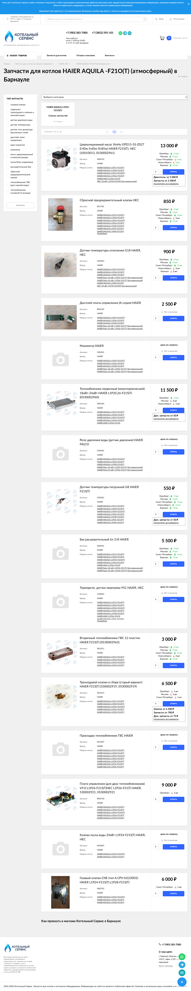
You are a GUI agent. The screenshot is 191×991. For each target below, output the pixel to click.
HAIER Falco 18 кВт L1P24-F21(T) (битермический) (120, 278)
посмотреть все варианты (166, 184)
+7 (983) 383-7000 (76, 33)
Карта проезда (166, 966)
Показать (20, 205)
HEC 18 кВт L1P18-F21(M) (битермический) (117, 182)
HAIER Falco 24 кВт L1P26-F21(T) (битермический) (120, 281)
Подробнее (102, 234)
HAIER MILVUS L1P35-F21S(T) (110, 229)
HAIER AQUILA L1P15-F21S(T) (110, 168)
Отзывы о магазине (85, 56)
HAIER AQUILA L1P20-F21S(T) (110, 171)
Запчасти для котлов (56, 56)
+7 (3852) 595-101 (102, 33)
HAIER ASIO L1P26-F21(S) (108, 179)
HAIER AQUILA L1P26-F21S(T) (110, 176)
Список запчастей (58, 116)
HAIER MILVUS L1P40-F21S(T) (110, 232)
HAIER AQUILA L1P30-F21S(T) (110, 226)
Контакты (109, 56)
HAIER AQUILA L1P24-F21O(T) (111, 173)
